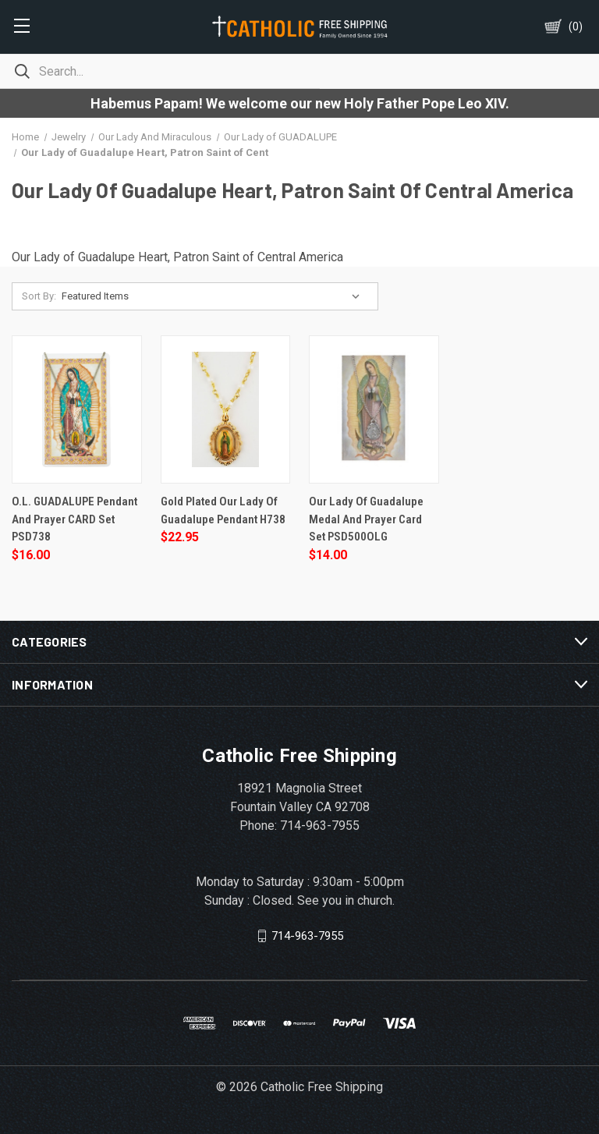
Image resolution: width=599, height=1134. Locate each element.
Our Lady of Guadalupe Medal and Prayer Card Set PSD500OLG (366, 519)
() (576, 26)
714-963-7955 (307, 935)
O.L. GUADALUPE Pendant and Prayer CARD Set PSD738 (74, 519)
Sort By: (39, 296)
